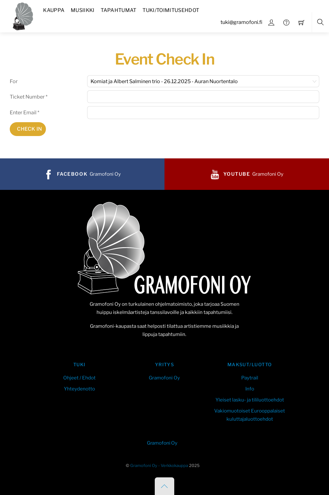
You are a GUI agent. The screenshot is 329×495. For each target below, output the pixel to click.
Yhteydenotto (79, 389)
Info (249, 389)
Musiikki (83, 10)
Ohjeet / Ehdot (79, 378)
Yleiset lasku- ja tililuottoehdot (249, 400)
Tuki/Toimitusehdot (170, 10)
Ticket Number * (28, 97)
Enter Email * (24, 113)
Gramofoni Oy (164, 378)
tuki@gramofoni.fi (241, 22)
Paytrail (249, 378)
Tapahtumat (118, 10)
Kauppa (53, 10)
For (14, 81)
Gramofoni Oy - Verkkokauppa (159, 465)
